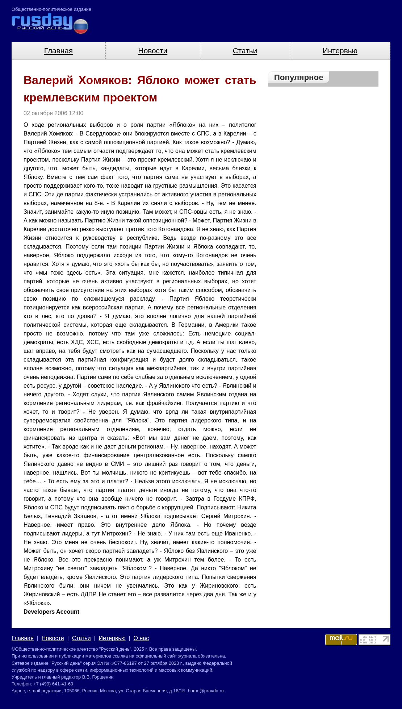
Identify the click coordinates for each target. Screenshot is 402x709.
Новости (153, 50)
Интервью (340, 50)
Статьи (245, 50)
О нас (141, 638)
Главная (58, 50)
